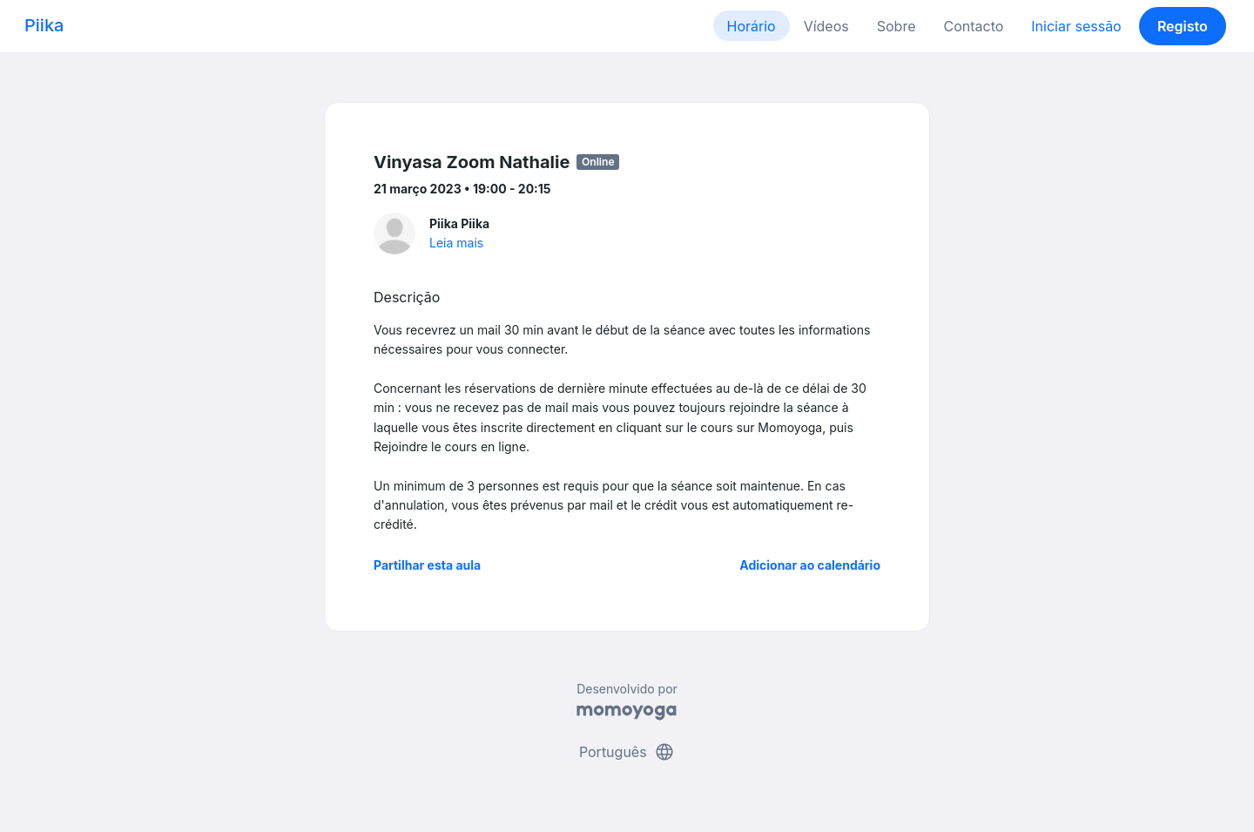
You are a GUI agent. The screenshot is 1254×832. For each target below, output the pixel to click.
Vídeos (826, 26)
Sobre (896, 26)
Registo (1182, 26)
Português (627, 751)
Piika (44, 25)
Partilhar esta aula (427, 565)
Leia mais (456, 242)
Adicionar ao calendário (809, 565)
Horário (751, 26)
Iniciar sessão (1076, 26)
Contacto (973, 26)
